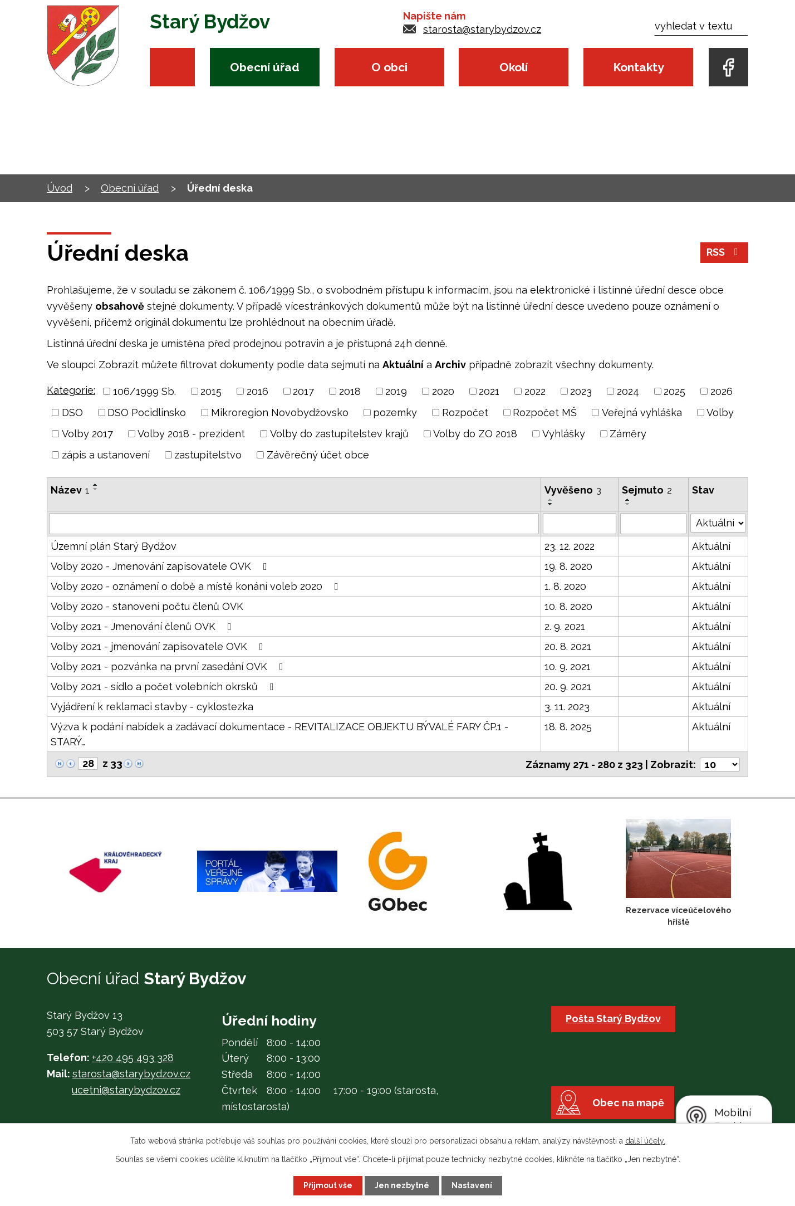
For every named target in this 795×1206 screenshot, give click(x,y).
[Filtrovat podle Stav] (718, 522)
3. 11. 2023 (567, 706)
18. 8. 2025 (568, 727)
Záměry (628, 434)
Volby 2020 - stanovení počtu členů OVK (147, 606)
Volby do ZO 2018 (475, 434)
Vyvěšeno (572, 490)
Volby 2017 (87, 434)
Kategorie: (71, 390)
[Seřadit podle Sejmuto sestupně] (628, 504)
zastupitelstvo (208, 455)
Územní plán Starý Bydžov (113, 546)
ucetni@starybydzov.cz (126, 1089)
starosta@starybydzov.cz (482, 29)
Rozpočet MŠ (545, 412)
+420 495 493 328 (133, 1057)
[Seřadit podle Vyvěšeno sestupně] (550, 504)
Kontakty (638, 67)
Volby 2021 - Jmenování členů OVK (143, 626)
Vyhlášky (563, 434)
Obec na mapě (629, 1105)
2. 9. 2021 (564, 626)
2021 (489, 391)
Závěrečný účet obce (318, 455)
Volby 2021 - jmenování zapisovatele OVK (159, 646)
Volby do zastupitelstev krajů (339, 434)
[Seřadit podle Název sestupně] (96, 489)
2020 (443, 391)
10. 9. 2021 (567, 666)
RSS (724, 253)
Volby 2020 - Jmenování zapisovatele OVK (161, 566)
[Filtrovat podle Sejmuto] (653, 523)
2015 (211, 391)
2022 (535, 391)
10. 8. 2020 (568, 606)
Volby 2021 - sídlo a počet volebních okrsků (164, 686)
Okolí (513, 67)
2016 (257, 391)
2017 (303, 391)
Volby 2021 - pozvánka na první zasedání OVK (169, 666)
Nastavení (472, 1185)
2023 (581, 391)
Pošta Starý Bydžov (613, 1018)
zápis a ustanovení (106, 455)
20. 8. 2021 (567, 646)
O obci (389, 67)
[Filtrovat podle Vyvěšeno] (579, 523)
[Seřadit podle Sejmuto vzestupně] (628, 499)
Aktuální (711, 546)
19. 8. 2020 (568, 566)
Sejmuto (647, 490)
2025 (674, 391)
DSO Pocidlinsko (146, 412)
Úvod (172, 67)
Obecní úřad (265, 67)
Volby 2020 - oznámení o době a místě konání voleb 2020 (197, 586)
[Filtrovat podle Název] (294, 523)
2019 (396, 391)
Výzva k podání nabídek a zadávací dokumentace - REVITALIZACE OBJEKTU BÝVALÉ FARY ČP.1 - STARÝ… (279, 734)
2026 (721, 391)
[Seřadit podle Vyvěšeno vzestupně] (550, 499)
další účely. (645, 1140)
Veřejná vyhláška (642, 412)
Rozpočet (465, 412)
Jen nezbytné (402, 1185)
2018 (350, 391)
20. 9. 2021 (567, 686)
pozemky (395, 412)
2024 (628, 391)
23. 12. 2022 (569, 546)
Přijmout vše (327, 1185)
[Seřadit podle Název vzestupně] (96, 484)
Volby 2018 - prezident (191, 434)
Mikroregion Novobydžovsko (280, 412)
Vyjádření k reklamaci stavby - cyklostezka (152, 706)
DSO (72, 412)
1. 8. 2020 (565, 586)
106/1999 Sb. (144, 391)
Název (70, 490)
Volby (720, 412)
